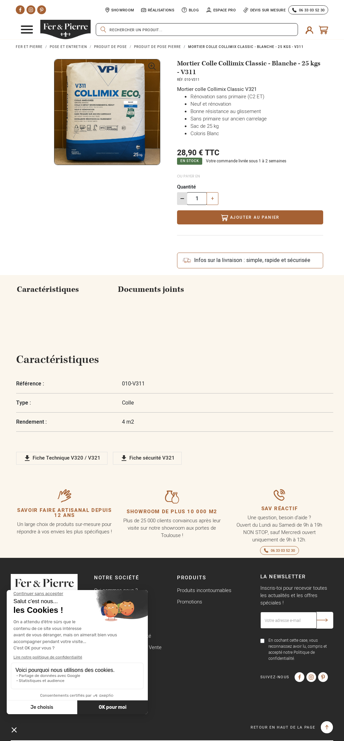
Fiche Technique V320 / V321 (61, 458)
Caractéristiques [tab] (48, 289)
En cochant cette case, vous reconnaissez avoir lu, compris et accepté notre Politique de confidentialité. (297, 649)
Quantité (186, 186)
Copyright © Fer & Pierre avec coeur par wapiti (61, 734)
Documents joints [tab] (151, 289)
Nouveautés (190, 613)
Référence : (30, 383)
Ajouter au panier (250, 217)
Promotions (189, 601)
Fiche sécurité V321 (147, 458)
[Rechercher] (197, 29)
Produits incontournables (204, 590)
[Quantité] (197, 198)
